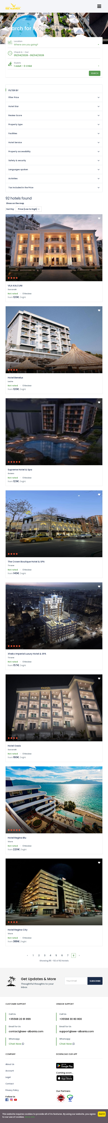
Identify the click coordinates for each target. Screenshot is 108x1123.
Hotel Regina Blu (17, 837)
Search (94, 73)
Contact (9, 1083)
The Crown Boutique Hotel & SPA (26, 561)
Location (18, 41)
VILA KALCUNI (15, 285)
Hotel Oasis (14, 745)
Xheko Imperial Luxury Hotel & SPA (27, 653)
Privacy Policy (12, 1090)
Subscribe (95, 981)
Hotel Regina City (17, 929)
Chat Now (16, 1044)
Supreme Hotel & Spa (20, 469)
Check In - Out (21, 52)
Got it (102, 1114)
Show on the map (15, 203)
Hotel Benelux (15, 377)
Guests (17, 62)
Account (9, 1070)
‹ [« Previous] (27, 955)
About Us (9, 1064)
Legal (8, 1077)
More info (30, 1117)
